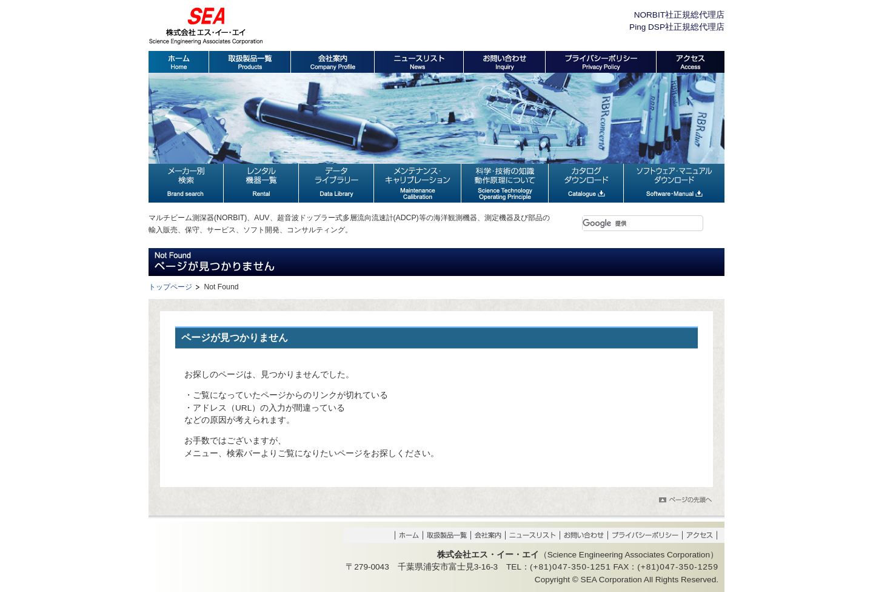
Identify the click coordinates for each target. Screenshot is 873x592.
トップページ (170, 287)
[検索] (628, 223)
